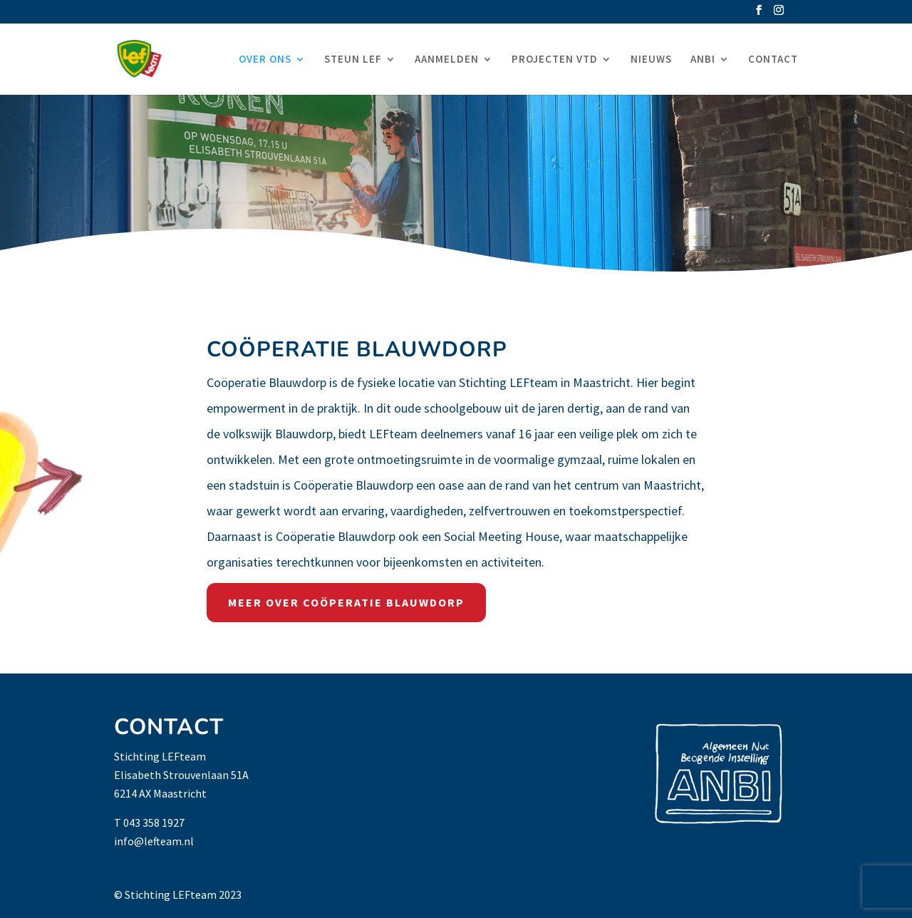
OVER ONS (265, 60)
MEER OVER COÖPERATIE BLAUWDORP (346, 602)
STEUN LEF (353, 60)
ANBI (702, 60)
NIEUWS (651, 60)
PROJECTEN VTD (555, 60)
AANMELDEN (447, 60)
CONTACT (773, 60)
